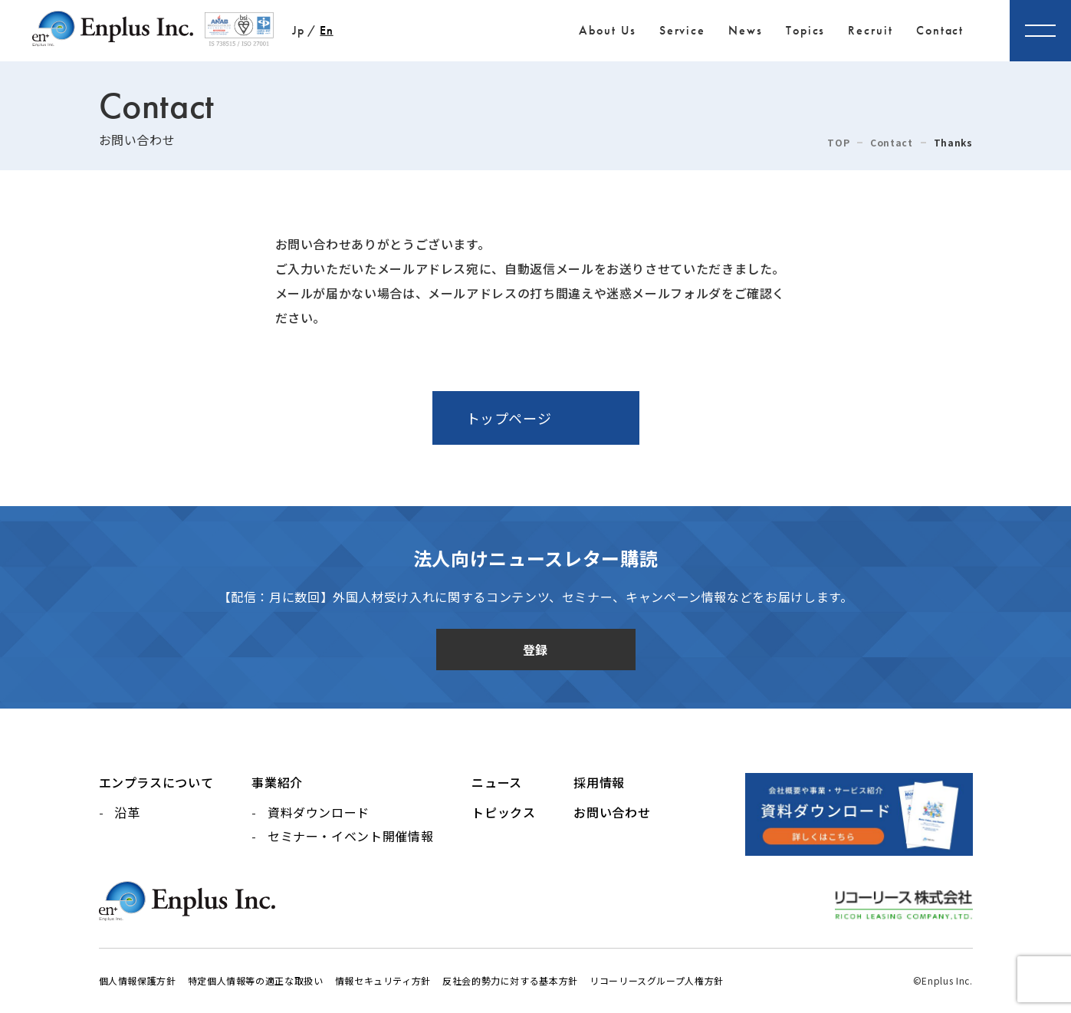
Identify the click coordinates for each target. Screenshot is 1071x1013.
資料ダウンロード (319, 812)
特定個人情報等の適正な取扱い (256, 980)
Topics (806, 30)
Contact (940, 30)
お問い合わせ (611, 812)
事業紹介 (277, 782)
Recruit (870, 30)
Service (682, 30)
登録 (535, 649)
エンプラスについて (156, 782)
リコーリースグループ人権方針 (657, 980)
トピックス (503, 812)
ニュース (496, 782)
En (326, 30)
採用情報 (599, 782)
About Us (607, 30)
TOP (838, 142)
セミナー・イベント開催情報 (350, 836)
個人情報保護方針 (137, 980)
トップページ (509, 418)
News (745, 30)
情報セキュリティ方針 (383, 980)
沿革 (127, 812)
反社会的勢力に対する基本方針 (510, 980)
